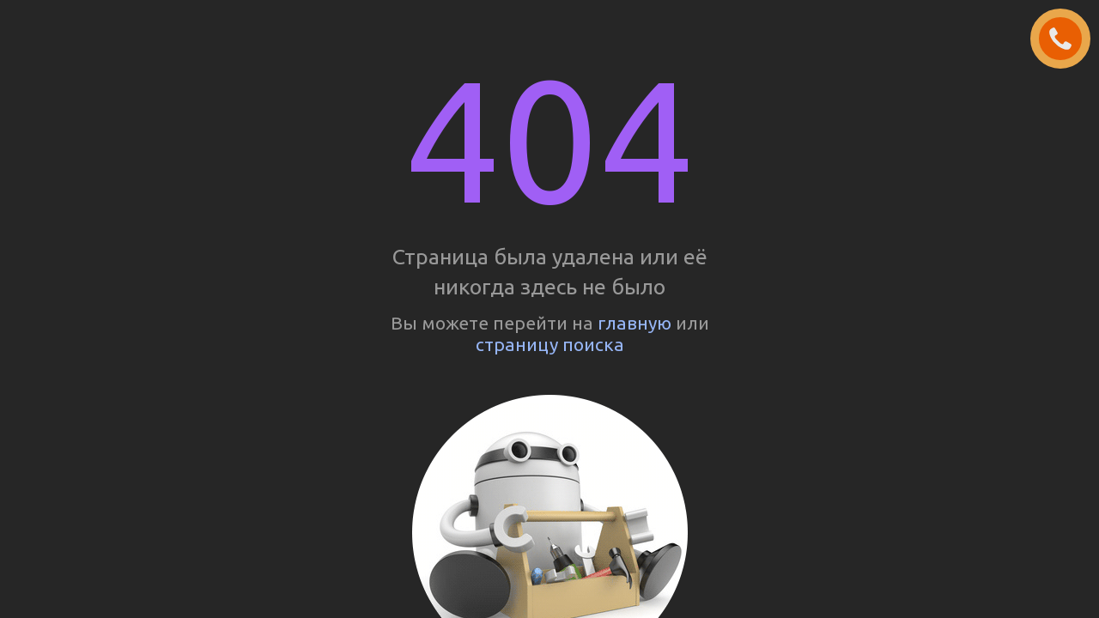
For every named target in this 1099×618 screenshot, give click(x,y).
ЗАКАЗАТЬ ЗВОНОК (1067, 39)
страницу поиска (550, 344)
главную (634, 322)
